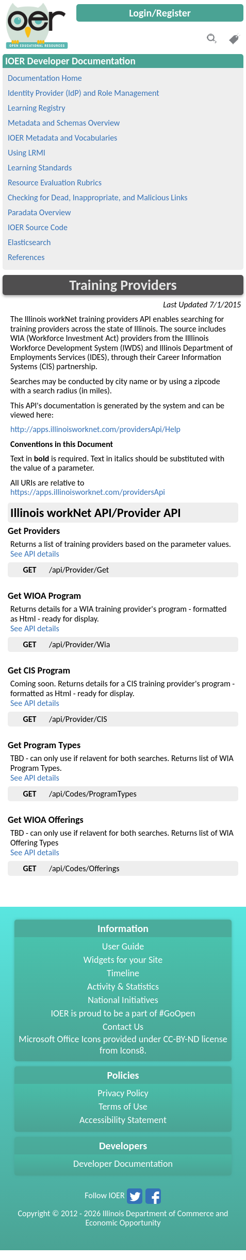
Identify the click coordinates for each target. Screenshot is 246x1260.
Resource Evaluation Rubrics (55, 182)
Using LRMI (26, 153)
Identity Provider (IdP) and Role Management (83, 93)
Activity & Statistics (123, 986)
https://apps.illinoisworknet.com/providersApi (87, 492)
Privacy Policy (122, 1093)
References (26, 257)
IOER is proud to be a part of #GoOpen (123, 1013)
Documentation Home (45, 78)
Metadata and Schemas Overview (64, 123)
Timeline (123, 973)
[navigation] (36, 46)
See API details (34, 554)
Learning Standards (40, 167)
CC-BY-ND (181, 1039)
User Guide (123, 946)
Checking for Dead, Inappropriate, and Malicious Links (98, 197)
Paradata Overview (39, 212)
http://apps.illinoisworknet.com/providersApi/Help (95, 429)
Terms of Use (123, 1106)
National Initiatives (123, 1000)
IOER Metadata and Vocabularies (62, 138)
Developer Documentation (123, 1163)
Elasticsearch (29, 242)
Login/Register (160, 13)
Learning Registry (36, 108)
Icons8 (132, 1050)
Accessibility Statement (123, 1120)
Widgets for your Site (123, 959)
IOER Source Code (38, 227)
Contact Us (123, 1026)
